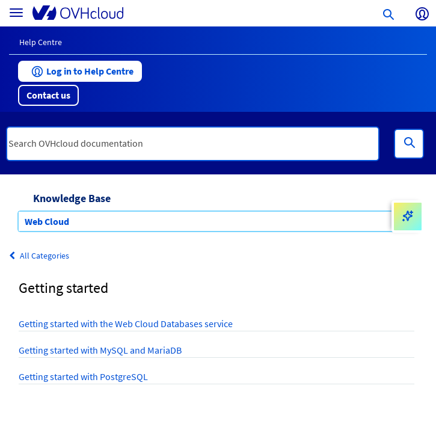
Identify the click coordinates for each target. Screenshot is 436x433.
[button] (80, 71)
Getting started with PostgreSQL (83, 376)
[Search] (409, 144)
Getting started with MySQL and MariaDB (100, 350)
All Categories (39, 255)
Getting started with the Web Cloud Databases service (126, 324)
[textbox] (192, 143)
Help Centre (40, 42)
